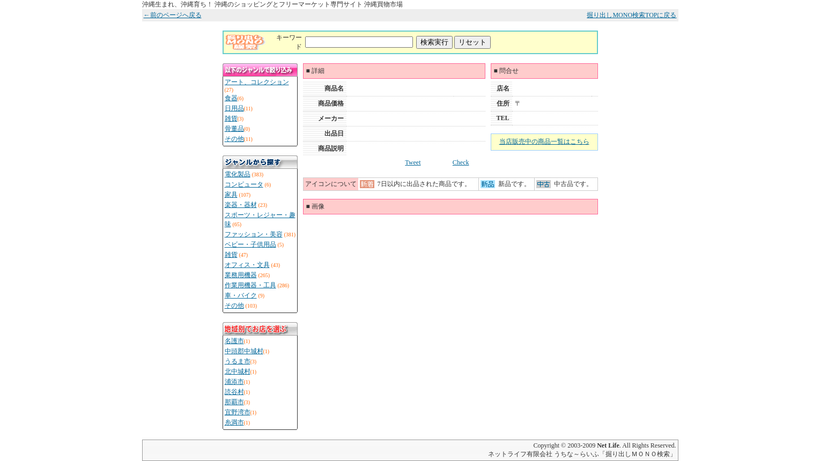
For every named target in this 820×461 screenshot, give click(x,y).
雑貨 (231, 118)
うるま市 (237, 361)
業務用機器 (241, 275)
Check (461, 162)
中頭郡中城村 (244, 351)
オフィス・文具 (247, 265)
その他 (234, 139)
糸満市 (234, 422)
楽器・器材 (241, 205)
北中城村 (237, 371)
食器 (231, 98)
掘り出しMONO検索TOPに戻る (631, 15)
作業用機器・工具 (250, 285)
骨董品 (234, 128)
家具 (231, 194)
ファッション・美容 (254, 234)
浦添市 (234, 381)
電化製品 (237, 174)
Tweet (412, 162)
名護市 (234, 341)
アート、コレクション (257, 82)
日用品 (234, 108)
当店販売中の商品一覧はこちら (544, 141)
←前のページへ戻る (173, 15)
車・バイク (241, 295)
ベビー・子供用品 (250, 244)
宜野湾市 (237, 412)
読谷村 (234, 392)
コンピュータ (244, 184)
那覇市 (234, 402)
